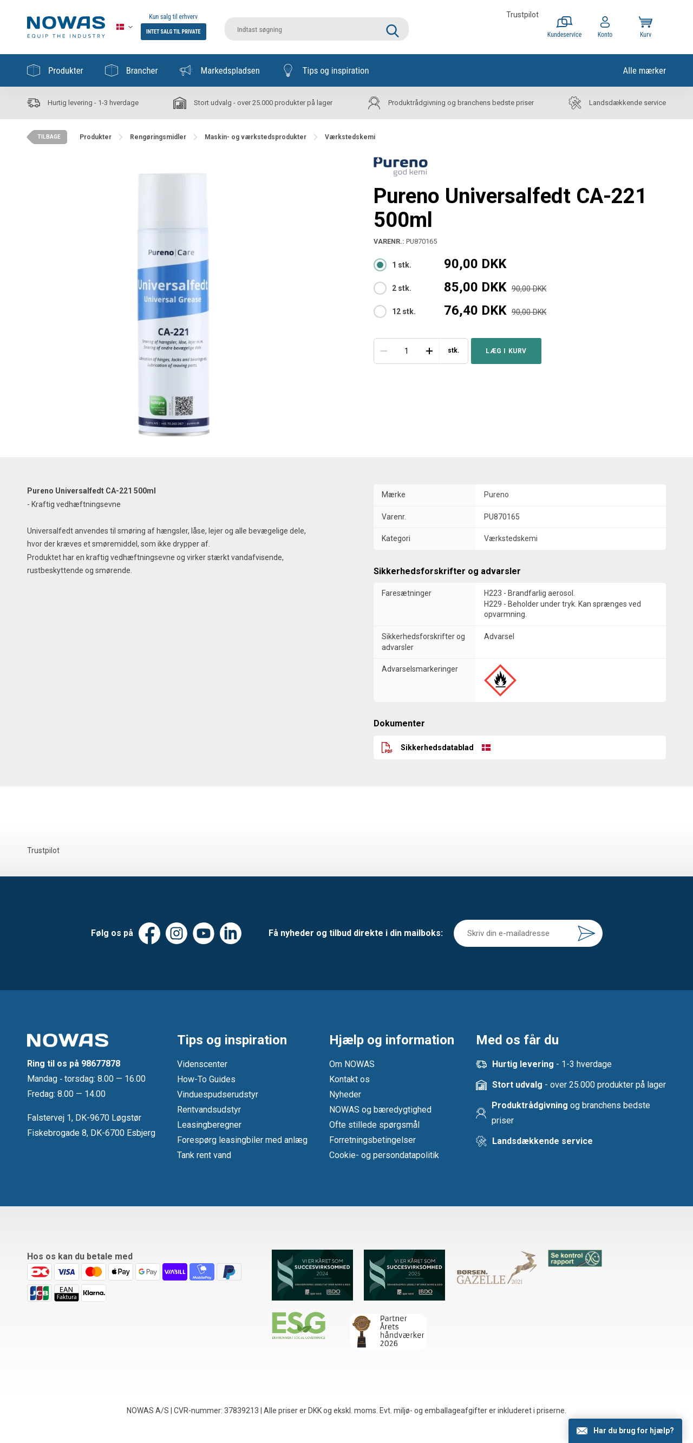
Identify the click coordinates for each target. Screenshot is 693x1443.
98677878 (100, 1063)
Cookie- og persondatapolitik (384, 1155)
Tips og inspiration (325, 70)
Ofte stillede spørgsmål (374, 1125)
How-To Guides (206, 1079)
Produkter (55, 70)
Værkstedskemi (511, 538)
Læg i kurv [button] (506, 351)
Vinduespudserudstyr (217, 1094)
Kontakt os (349, 1079)
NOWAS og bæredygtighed (380, 1109)
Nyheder (345, 1094)
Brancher (131, 70)
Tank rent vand (204, 1155)
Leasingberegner (209, 1125)
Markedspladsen (220, 70)
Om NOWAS (352, 1064)
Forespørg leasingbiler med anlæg (242, 1140)
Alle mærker (644, 70)
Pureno (496, 494)
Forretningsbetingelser (372, 1140)
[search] (317, 27)
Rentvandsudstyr (209, 1109)
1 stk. (401, 265)
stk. (454, 350)
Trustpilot (522, 14)
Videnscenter (202, 1064)
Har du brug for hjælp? (633, 1430)
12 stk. (404, 311)
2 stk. (401, 288)
